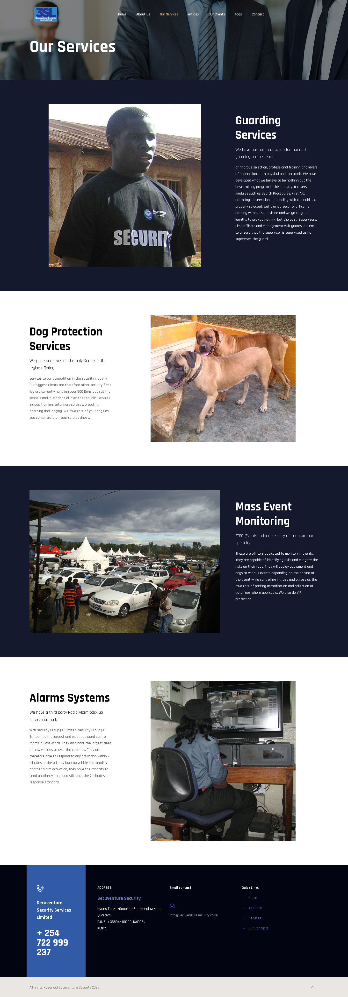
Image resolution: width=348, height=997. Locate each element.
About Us (255, 908)
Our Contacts (258, 928)
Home (253, 898)
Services (255, 918)
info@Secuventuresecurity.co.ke (194, 915)
